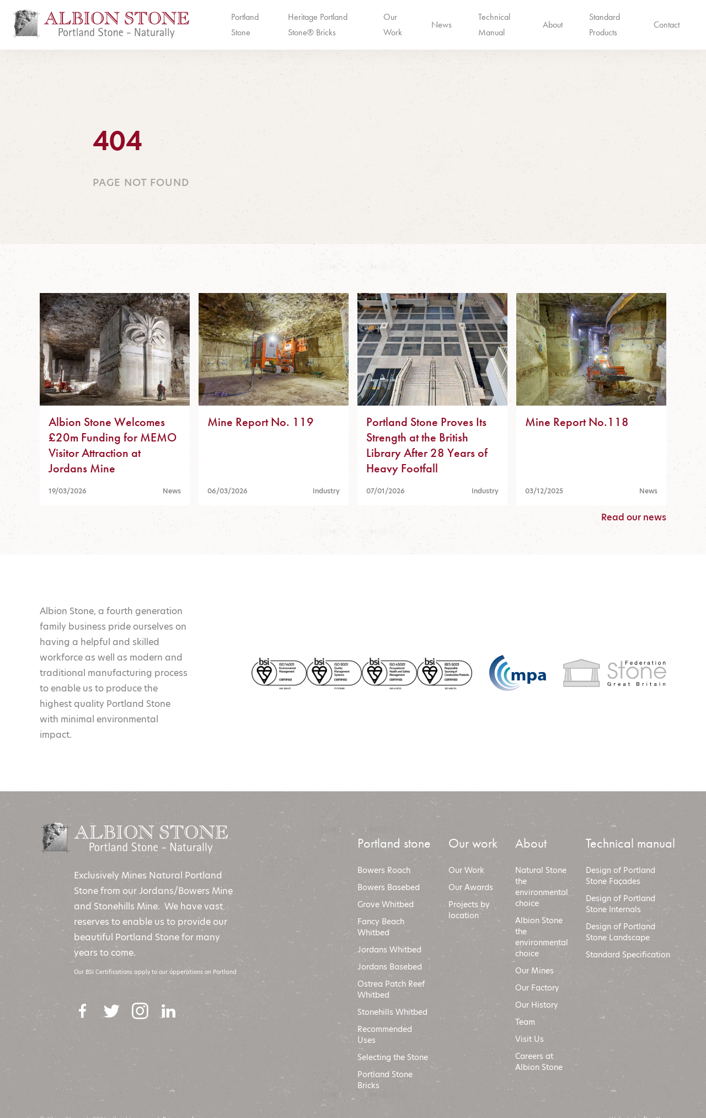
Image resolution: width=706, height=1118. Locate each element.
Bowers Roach (383, 870)
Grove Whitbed (385, 904)
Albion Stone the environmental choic (541, 937)
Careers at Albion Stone (539, 1062)
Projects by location (469, 910)
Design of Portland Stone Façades (620, 876)
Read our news (633, 517)
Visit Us (529, 1039)
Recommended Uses (384, 1035)
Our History (536, 1004)
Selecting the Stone (392, 1057)
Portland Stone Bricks (385, 1080)
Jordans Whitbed (389, 949)
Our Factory (537, 987)
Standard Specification (629, 954)
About (553, 24)
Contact (667, 24)
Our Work (466, 870)
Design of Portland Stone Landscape (620, 932)
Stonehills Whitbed (392, 1012)
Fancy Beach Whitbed (380, 927)
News (441, 24)
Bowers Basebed (388, 887)
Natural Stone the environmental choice (541, 887)
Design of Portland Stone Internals (620, 904)
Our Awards (470, 887)
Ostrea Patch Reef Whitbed (391, 989)
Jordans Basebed (389, 966)
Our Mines (534, 970)
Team (525, 1022)
